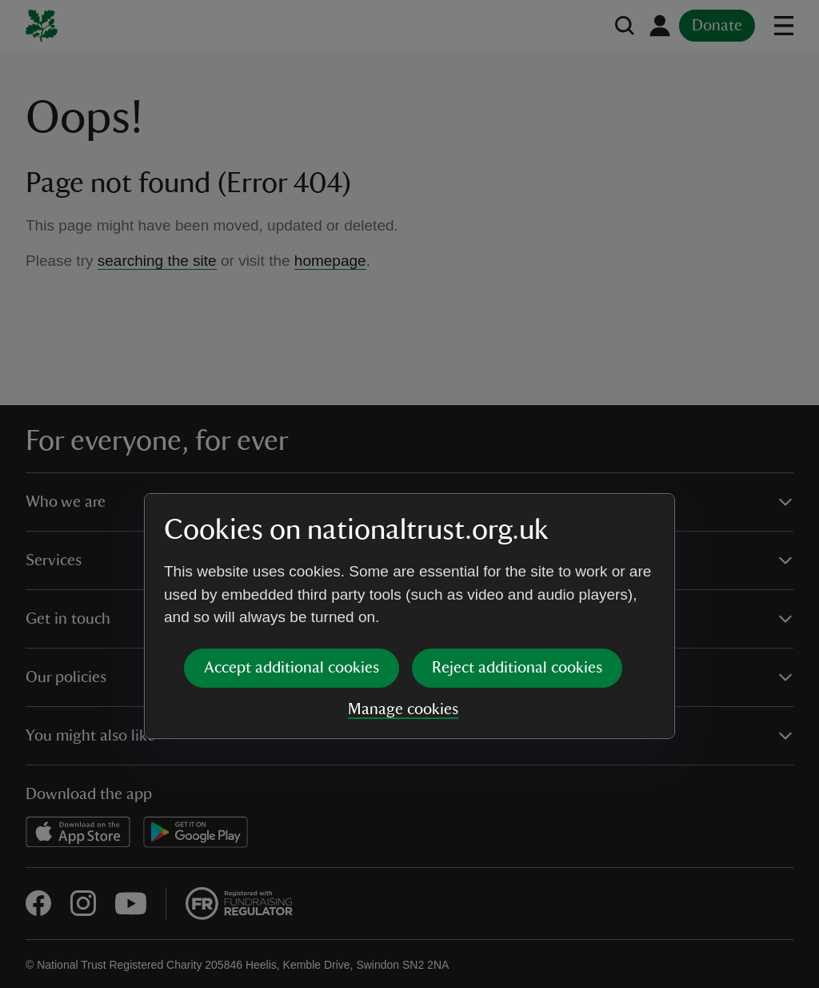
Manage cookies (403, 587)
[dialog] (409, 494)
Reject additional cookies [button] (517, 545)
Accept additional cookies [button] (291, 545)
